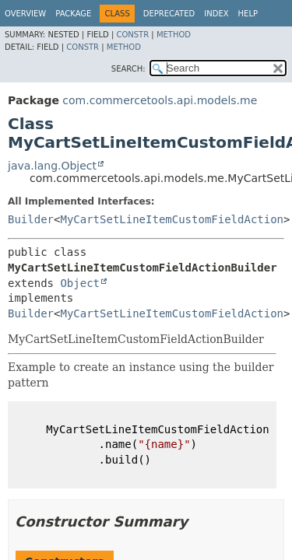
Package (73, 13)
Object (80, 283)
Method (174, 34)
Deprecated (169, 13)
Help (248, 13)
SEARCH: (128, 69)
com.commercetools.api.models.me (159, 100)
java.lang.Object (52, 165)
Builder (31, 219)
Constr (132, 34)
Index (216, 13)
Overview (25, 13)
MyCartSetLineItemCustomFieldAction (171, 219)
